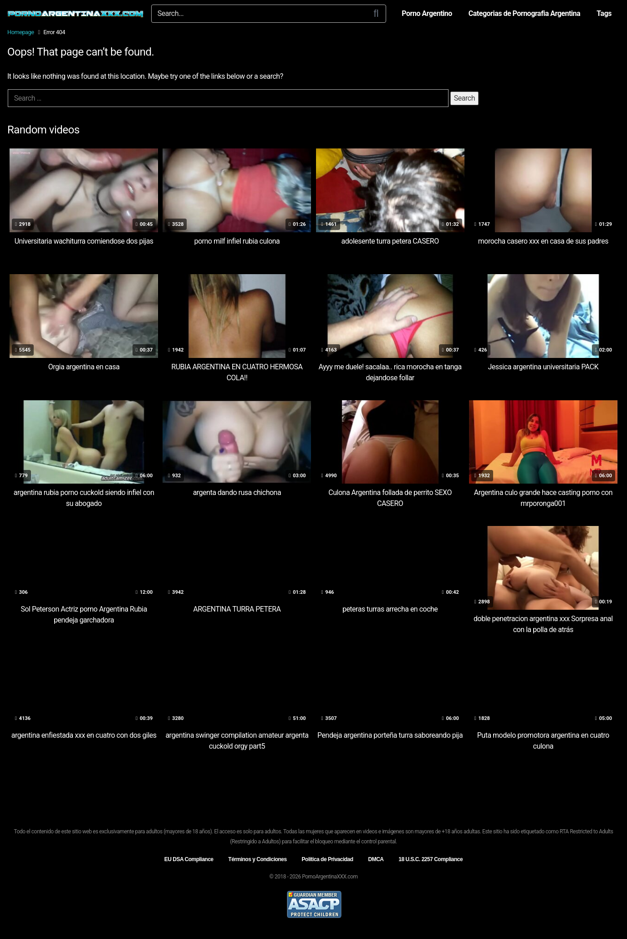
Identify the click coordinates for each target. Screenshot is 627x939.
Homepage (20, 32)
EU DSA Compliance (189, 859)
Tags (604, 13)
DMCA (375, 859)
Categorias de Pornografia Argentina (525, 13)
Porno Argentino (427, 13)
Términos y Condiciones (257, 859)
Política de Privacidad (327, 859)
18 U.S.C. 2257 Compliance (430, 859)
